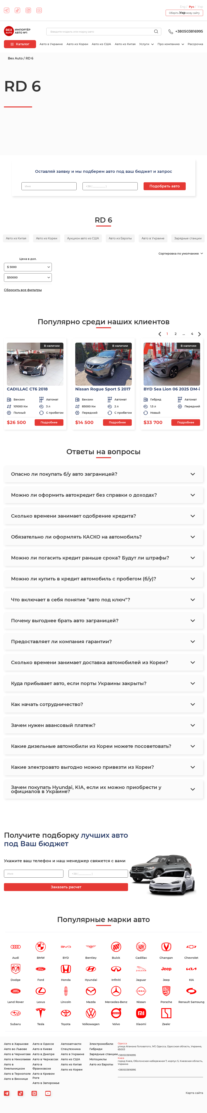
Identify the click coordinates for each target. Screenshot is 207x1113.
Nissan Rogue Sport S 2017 (102, 389)
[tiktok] (17, 10)
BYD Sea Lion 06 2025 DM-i (172, 389)
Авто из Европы (101, 1064)
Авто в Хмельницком (14, 1066)
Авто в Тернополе (17, 1073)
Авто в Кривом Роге (43, 1076)
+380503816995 (185, 31)
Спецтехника (71, 1049)
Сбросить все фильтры (23, 290)
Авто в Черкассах (45, 1059)
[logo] (17, 32)
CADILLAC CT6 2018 (27, 389)
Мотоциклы (98, 1059)
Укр (200, 6)
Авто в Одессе (43, 1044)
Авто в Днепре (43, 1054)
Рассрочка (195, 44)
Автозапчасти (71, 1044)
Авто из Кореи (77, 44)
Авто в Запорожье (45, 1083)
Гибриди (95, 1049)
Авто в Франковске (41, 1066)
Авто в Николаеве (17, 1059)
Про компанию (169, 44)
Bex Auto (15, 58)
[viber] (34, 1093)
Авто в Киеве (42, 1049)
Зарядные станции (103, 1054)
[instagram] (28, 10)
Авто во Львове (15, 1049)
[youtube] (39, 10)
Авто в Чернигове (17, 1054)
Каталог (20, 44)
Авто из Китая (125, 44)
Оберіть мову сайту (184, 13)
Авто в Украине (51, 44)
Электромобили (101, 1044)
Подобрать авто (164, 186)
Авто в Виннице (16, 1079)
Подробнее (49, 422)
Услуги (144, 44)
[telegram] (6, 10)
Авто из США (101, 44)
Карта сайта (194, 1093)
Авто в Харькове (16, 1044)
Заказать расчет (66, 887)
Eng (183, 6)
